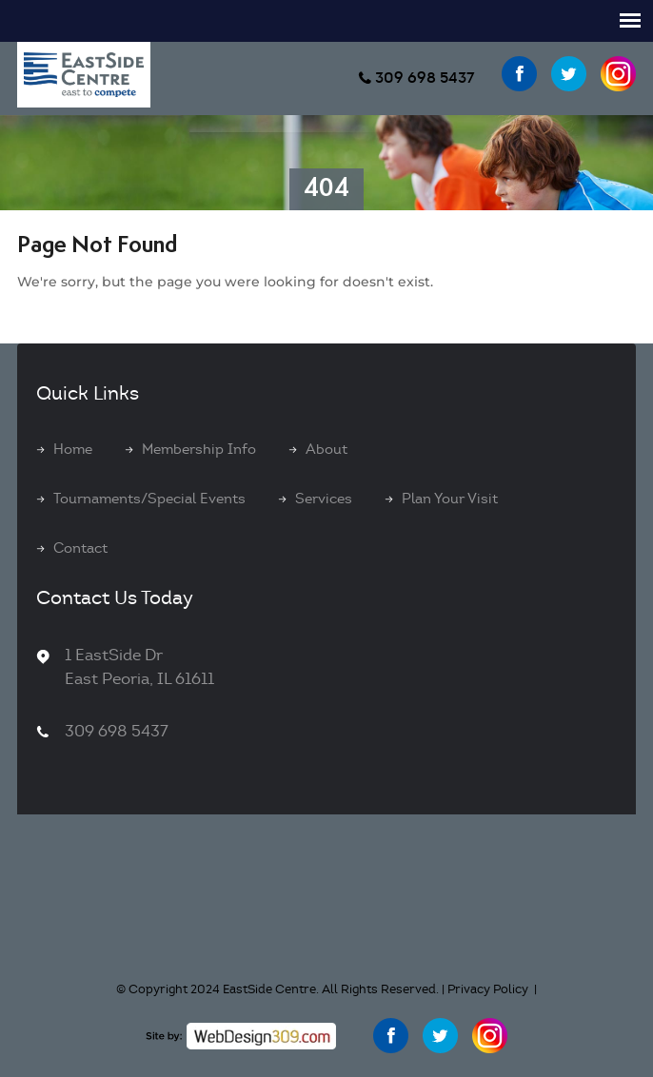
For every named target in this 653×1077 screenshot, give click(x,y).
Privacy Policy (487, 989)
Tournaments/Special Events (149, 498)
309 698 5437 (424, 78)
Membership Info (199, 449)
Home (72, 449)
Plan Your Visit (450, 498)
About (326, 449)
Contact (80, 548)
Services (323, 498)
